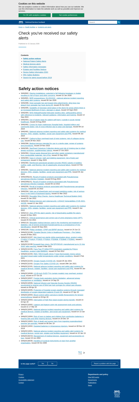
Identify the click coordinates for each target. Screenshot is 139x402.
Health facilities (30, 27)
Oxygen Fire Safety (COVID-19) (46, 264)
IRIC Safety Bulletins (31, 75)
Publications (92, 383)
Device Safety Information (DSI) (35, 72)
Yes (45, 363)
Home (21, 27)
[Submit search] (118, 22)
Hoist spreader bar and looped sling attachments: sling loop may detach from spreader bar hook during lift (50, 104)
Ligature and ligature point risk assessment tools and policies (57, 305)
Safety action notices (32, 59)
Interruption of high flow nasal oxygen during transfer (54, 300)
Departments (92, 380)
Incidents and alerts (44, 27)
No (57, 363)
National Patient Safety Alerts (34, 61)
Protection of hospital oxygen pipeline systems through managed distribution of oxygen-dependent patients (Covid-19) (52, 291)
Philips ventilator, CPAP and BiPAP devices (46, 230)
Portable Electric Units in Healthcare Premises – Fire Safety (57, 232)
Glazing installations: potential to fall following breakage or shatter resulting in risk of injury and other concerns (51, 94)
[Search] (102, 22)
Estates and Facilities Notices (34, 69)
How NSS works (93, 377)
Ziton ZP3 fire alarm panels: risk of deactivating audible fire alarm (55, 213)
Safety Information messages (34, 67)
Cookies (21, 377)
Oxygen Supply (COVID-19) (45, 261)
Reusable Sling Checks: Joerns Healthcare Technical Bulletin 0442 (55, 196)
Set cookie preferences (68, 15)
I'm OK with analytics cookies (34, 15)
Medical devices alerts (32, 64)
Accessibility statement (26, 380)
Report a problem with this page (105, 363)
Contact (21, 383)
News (90, 385)
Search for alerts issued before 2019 (37, 78)
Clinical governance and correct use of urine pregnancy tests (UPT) (55, 218)
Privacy (21, 374)
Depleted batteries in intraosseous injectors (51, 326)
